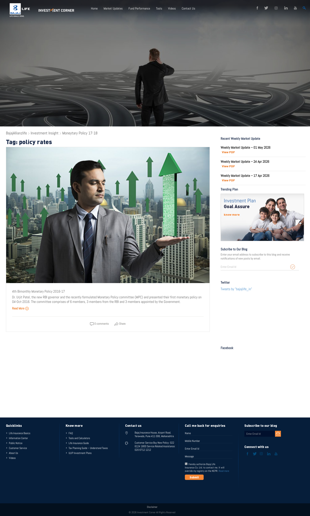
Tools (159, 8)
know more (232, 214)
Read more (224, 471)
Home (94, 8)
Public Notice (15, 443)
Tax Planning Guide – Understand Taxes (88, 448)
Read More (20, 308)
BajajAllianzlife (16, 133)
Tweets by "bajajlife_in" (236, 289)
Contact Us (188, 8)
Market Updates (113, 8)
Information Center (18, 438)
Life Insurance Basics (19, 433)
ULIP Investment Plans (80, 453)
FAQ (71, 433)
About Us (13, 453)
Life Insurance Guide (79, 443)
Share (120, 323)
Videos (172, 8)
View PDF (228, 152)
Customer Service (18, 448)
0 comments (99, 323)
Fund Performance (139, 8)
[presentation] (215, 489)
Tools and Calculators (79, 438)
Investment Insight (45, 133)
